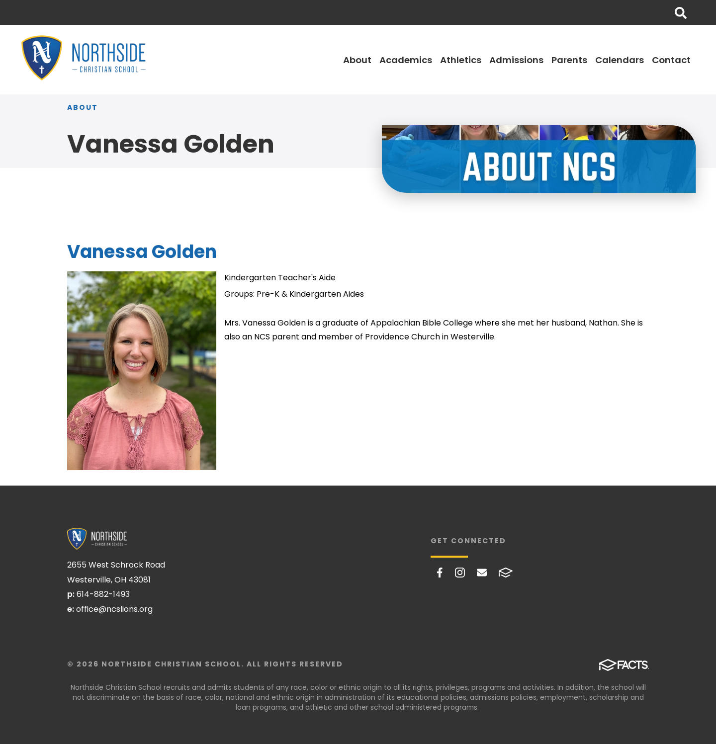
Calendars (619, 60)
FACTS (506, 573)
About (357, 60)
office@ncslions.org (114, 609)
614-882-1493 (103, 594)
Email (482, 573)
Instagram (460, 573)
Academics (405, 60)
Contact (671, 60)
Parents (569, 60)
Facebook (440, 573)
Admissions (516, 60)
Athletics (460, 60)
